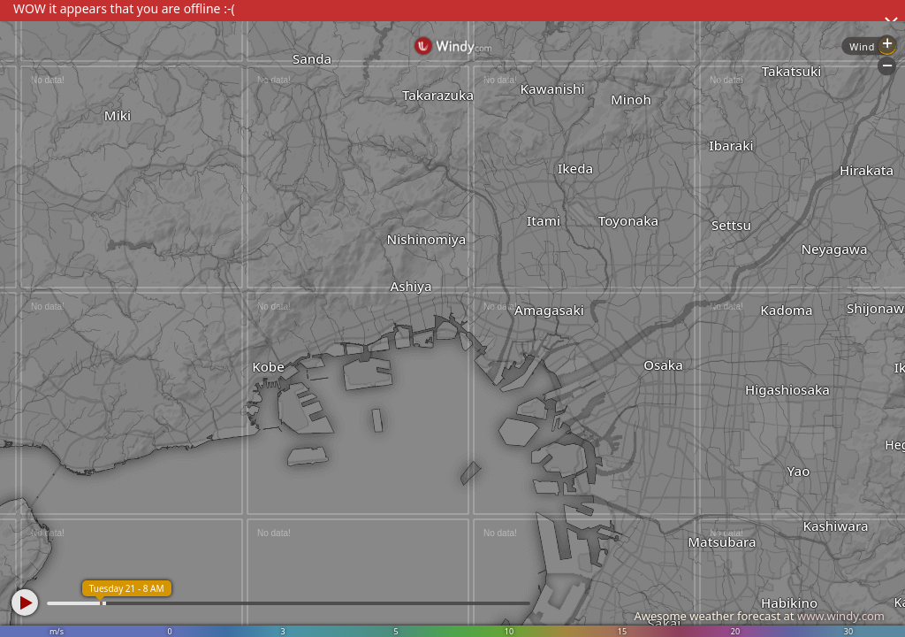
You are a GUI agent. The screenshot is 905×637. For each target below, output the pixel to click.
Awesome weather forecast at (759, 616)
